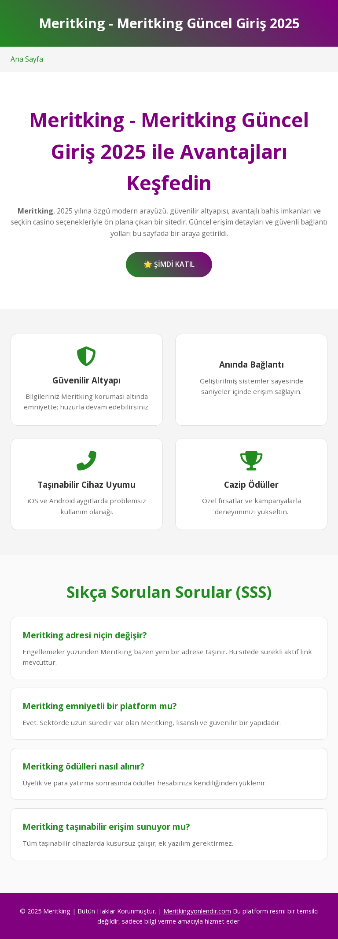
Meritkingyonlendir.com (197, 911)
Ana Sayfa (27, 59)
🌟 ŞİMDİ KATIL (169, 264)
